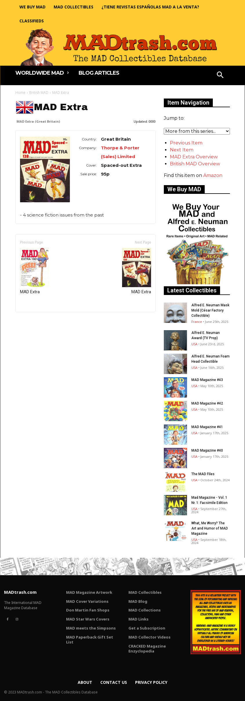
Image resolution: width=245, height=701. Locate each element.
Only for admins (35, 322)
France (196, 321)
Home (20, 92)
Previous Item (186, 143)
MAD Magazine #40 (207, 450)
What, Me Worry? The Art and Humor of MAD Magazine (209, 528)
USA (194, 344)
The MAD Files (203, 474)
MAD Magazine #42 (207, 403)
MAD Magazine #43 (207, 380)
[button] (220, 75)
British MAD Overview (195, 164)
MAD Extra (34, 271)
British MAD (38, 92)
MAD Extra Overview (194, 157)
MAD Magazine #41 (207, 427)
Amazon (212, 175)
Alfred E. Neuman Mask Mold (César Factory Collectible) (210, 310)
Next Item (181, 150)
